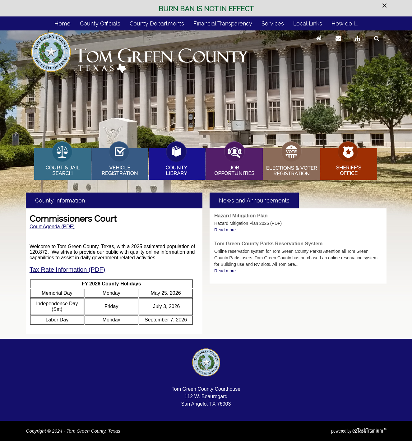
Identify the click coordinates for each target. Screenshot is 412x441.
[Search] (377, 44)
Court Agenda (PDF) (52, 226)
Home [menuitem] (62, 23)
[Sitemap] (358, 44)
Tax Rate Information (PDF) (67, 269)
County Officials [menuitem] (100, 23)
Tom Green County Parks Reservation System (268, 243)
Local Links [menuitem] (307, 23)
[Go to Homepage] (319, 44)
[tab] (254, 200)
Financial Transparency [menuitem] (222, 23)
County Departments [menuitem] (157, 23)
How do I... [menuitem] (344, 23)
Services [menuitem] (273, 23)
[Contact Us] (338, 44)
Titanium (368, 430)
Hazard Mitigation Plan (241, 215)
